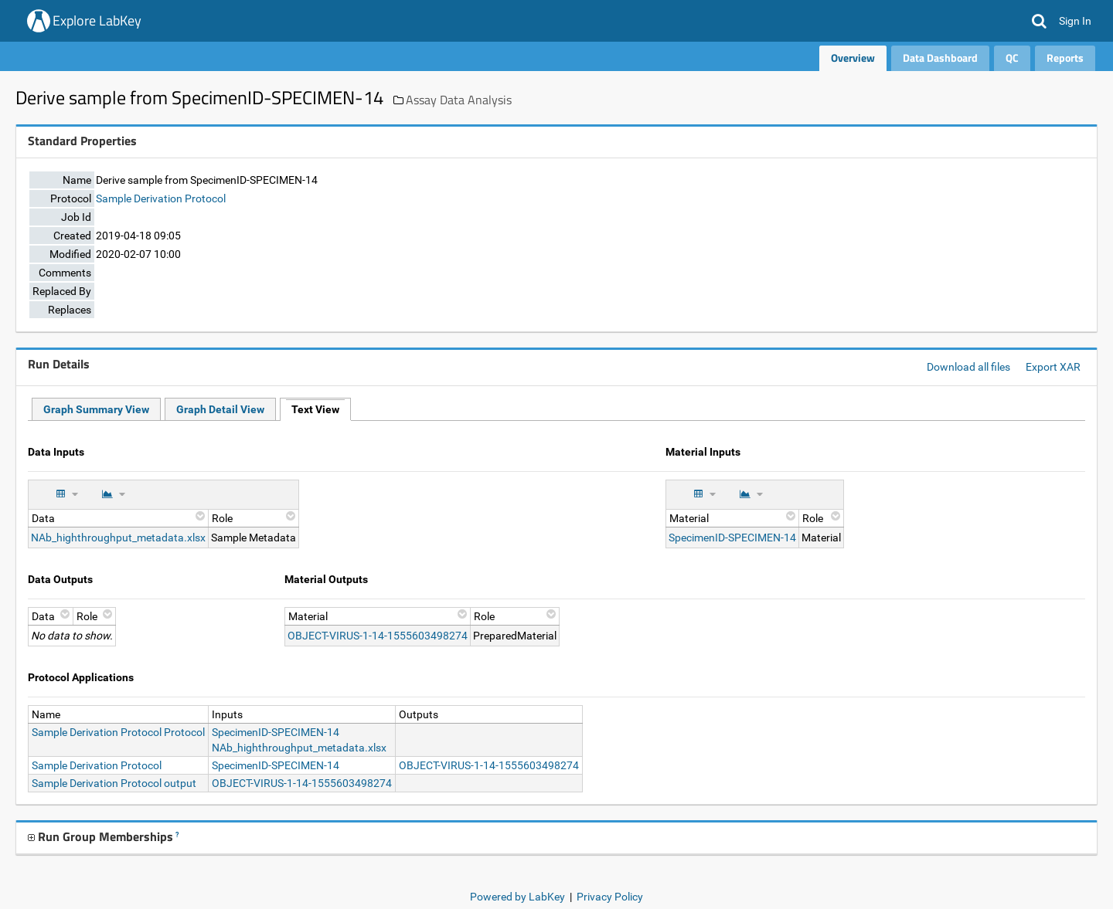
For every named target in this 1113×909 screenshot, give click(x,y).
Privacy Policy (610, 896)
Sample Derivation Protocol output (114, 783)
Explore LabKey (97, 20)
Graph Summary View (96, 409)
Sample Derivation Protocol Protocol (118, 732)
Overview (853, 57)
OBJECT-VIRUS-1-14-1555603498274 (378, 635)
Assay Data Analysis (459, 99)
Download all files (968, 367)
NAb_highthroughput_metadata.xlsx (118, 537)
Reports (1065, 57)
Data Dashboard (940, 57)
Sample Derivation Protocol (161, 198)
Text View (315, 409)
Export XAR (1053, 367)
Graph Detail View (220, 409)
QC (1012, 57)
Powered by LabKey (517, 896)
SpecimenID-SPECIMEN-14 (732, 537)
